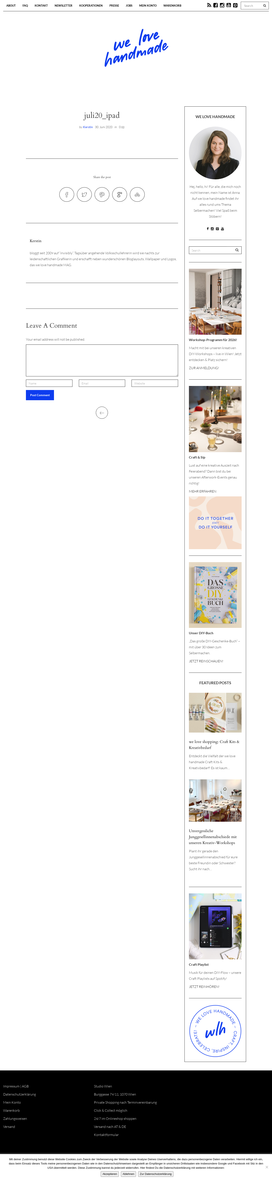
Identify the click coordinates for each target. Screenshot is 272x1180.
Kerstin (88, 127)
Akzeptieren (109, 1174)
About (11, 5)
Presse (114, 5)
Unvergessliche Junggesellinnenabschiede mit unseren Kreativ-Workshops (213, 837)
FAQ (25, 5)
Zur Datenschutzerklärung (156, 1174)
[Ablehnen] (267, 1167)
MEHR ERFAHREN (202, 491)
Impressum (11, 1086)
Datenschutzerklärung (19, 1094)
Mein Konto (148, 5)
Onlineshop (172, 93)
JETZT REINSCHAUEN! (206, 661)
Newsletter (63, 5)
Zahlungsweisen (15, 1118)
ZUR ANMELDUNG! (204, 368)
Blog (92, 93)
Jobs (129, 5)
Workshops (128, 93)
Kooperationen (91, 5)
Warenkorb (172, 5)
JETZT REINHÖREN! (204, 986)
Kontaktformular (106, 1135)
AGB (25, 1086)
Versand (9, 1126)
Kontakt (41, 5)
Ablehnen (128, 1174)
